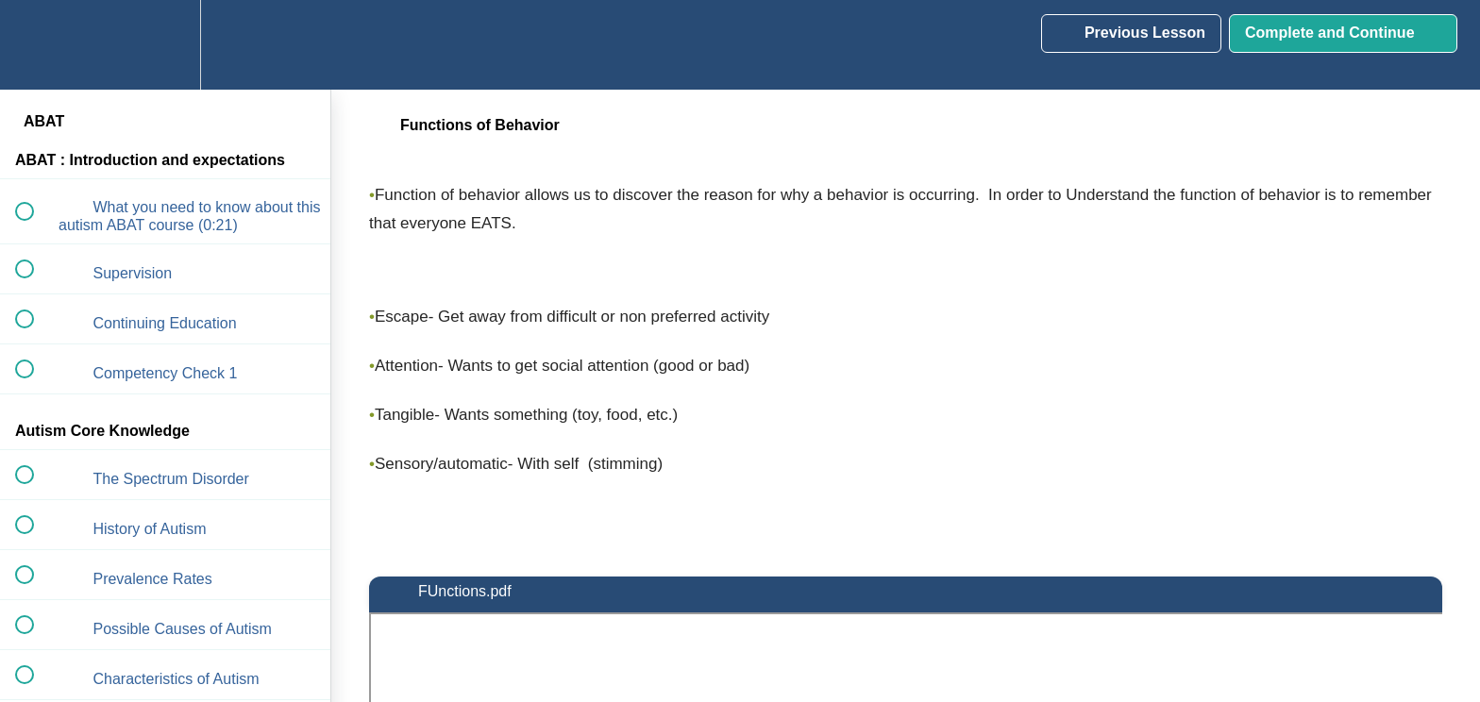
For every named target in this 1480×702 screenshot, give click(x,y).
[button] (35, 45)
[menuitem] (165, 45)
